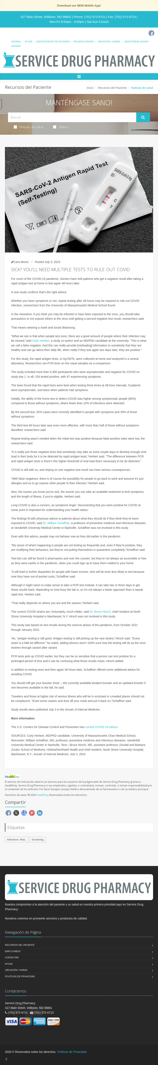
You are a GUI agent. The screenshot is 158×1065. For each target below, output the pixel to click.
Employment (13, 951)
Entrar (16, 46)
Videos (60, 127)
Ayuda (28, 41)
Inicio (90, 87)
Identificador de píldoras (53, 41)
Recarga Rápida (84, 41)
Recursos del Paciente (112, 87)
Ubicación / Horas (109, 41)
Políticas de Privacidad (20, 976)
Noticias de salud (28, 127)
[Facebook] (151, 33)
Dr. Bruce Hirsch (100, 611)
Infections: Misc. (16, 839)
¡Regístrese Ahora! (136, 41)
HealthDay (43, 795)
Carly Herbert (40, 340)
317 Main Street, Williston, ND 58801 (46, 17)
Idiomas (16, 41)
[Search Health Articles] (72, 117)
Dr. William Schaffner (56, 523)
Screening (37, 839)
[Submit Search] (143, 117)
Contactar (12, 957)
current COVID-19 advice (101, 727)
